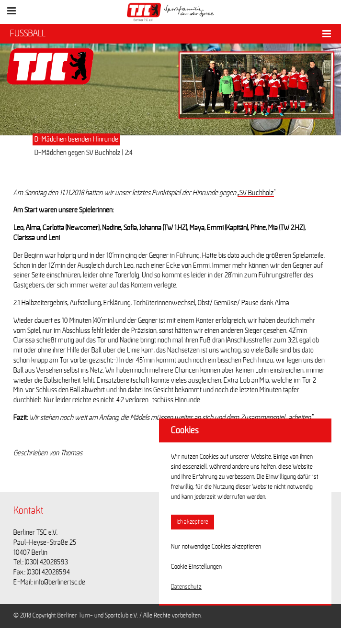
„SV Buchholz (256, 193)
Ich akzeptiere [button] (192, 522)
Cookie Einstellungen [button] (196, 566)
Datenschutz (186, 587)
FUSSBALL (27, 33)
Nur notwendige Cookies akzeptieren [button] (216, 546)
